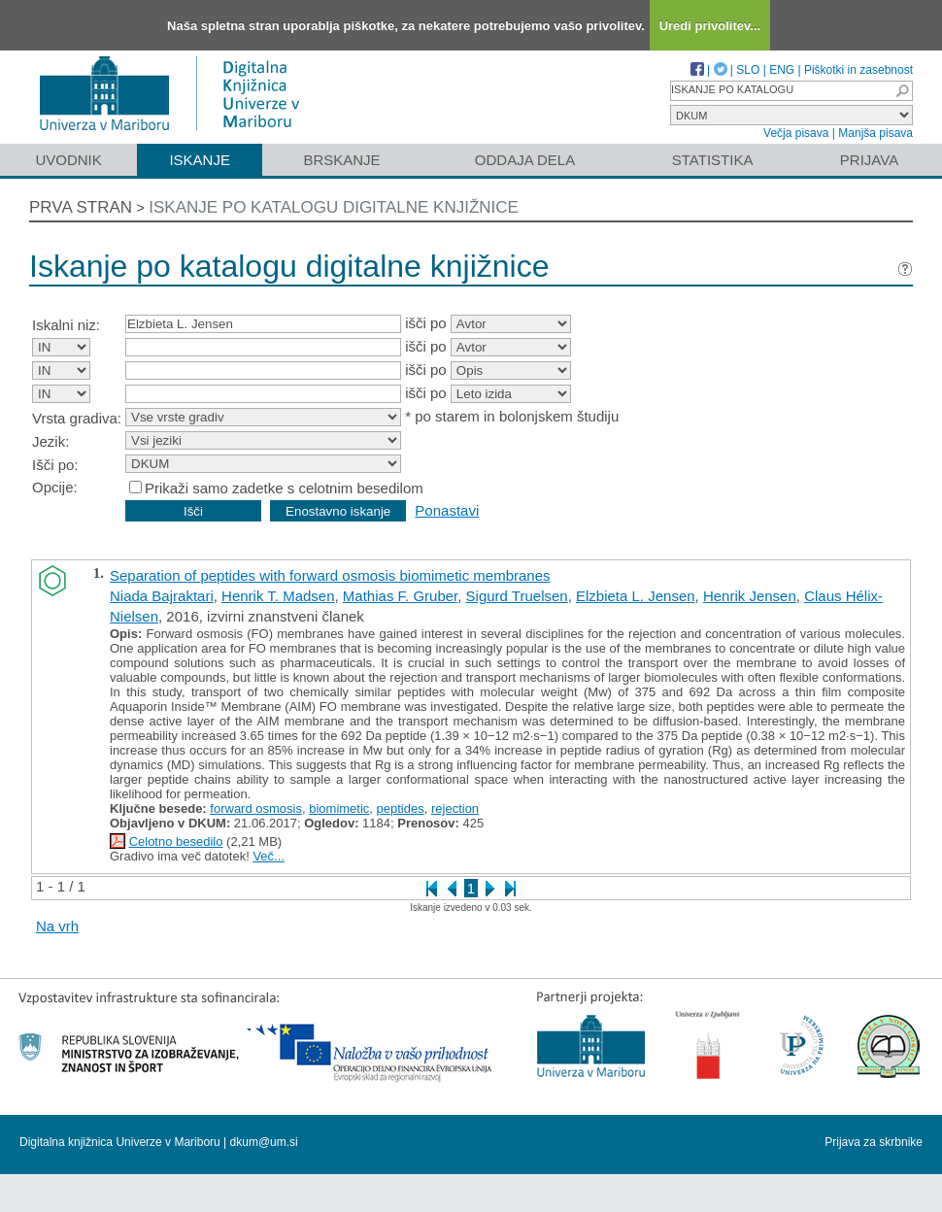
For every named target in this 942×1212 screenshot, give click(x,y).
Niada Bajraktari (162, 596)
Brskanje (341, 160)
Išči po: (55, 464)
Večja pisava (795, 133)
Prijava (869, 160)
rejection (455, 808)
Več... (268, 856)
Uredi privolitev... (710, 25)
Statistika (713, 160)
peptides (400, 808)
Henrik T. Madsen (277, 596)
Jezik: (50, 441)
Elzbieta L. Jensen (635, 596)
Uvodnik (68, 160)
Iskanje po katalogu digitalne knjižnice (334, 207)
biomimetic (339, 808)
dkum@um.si (264, 1142)
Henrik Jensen (749, 596)
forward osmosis (256, 808)
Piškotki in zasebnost (858, 70)
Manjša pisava (875, 133)
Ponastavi (447, 510)
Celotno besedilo (176, 841)
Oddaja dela (525, 160)
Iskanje (199, 160)
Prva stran (80, 207)
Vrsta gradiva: (76, 418)
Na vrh (57, 926)
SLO (747, 70)
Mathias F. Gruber (400, 596)
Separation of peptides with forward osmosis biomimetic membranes (330, 575)
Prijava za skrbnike (873, 1142)
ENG (781, 70)
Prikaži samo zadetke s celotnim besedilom (284, 488)
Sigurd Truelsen (517, 596)
